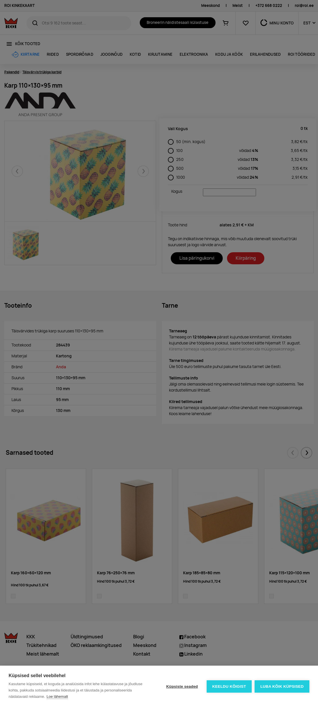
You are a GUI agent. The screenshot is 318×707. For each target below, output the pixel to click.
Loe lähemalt (57, 696)
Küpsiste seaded (182, 686)
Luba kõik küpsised (282, 686)
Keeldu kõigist (229, 686)
